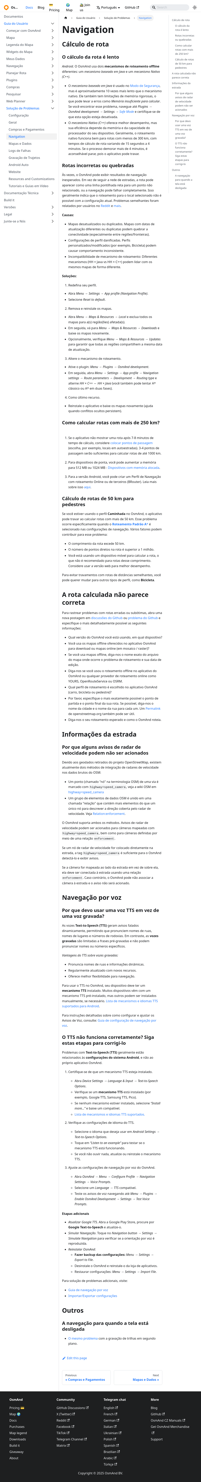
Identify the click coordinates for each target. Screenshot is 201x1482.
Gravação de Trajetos (24, 158)
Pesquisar (13, 94)
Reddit (105, 206)
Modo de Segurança (145, 86)
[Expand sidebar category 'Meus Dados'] (52, 59)
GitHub (132, 7)
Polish (110, 1439)
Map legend (18, 1433)
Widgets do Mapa (19, 52)
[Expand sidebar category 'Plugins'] (52, 80)
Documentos (13, 16)
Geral (13, 122)
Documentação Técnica (21, 193)
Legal (8, 214)
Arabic (110, 1458)
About (13, 1458)
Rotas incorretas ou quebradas (184, 37)
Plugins (11, 80)
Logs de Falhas (20, 150)
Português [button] (106, 7)
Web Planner (15, 101)
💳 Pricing (54, 7)
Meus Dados (15, 59)
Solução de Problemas (22, 108)
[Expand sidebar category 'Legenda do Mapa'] (52, 45)
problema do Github (143, 618)
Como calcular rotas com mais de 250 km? (184, 50)
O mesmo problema (83, 1338)
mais (117, 206)
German (111, 1420)
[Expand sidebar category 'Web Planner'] (52, 101)
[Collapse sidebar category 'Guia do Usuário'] (52, 23)
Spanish (111, 1445)
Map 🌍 (15, 1414)
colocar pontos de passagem (131, 443)
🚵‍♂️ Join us (85, 7)
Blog (41, 7)
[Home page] (65, 18)
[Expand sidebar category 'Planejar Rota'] (52, 73)
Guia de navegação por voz (88, 1290)
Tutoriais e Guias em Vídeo (28, 186)
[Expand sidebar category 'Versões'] (52, 207)
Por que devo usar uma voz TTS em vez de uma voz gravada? (183, 129)
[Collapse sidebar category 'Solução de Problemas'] (52, 108)
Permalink (153, 708)
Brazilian (112, 1452)
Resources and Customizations (32, 179)
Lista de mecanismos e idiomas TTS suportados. (110, 1114)
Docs (29, 7)
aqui (87, 487)
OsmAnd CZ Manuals (168, 1420)
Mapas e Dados (20, 143)
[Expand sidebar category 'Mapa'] (52, 38)
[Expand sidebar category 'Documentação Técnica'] (52, 193)
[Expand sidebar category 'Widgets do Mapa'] (52, 52)
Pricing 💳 (16, 1408)
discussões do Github (107, 618)
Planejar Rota (16, 73)
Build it (9, 200)
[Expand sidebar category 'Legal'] (52, 214)
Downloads (17, 1439)
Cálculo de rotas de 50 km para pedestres (184, 63)
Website (15, 172)
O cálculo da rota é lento (182, 28)
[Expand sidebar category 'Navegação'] (52, 66)
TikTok (63, 1433)
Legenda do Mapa (19, 45)
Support (157, 1439)
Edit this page (74, 1358)
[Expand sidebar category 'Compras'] (52, 87)
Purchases (17, 1427)
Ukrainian (113, 1433)
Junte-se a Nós (15, 221)
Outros (176, 170)
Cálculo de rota (181, 20)
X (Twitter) (66, 1414)
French (110, 1414)
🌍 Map (69, 7)
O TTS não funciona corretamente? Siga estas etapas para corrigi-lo (183, 154)
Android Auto (18, 165)
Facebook (65, 1427)
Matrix (63, 1445)
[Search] (169, 7)
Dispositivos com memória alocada (133, 467)
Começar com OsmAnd (23, 30)
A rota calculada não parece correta (184, 75)
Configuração (19, 115)
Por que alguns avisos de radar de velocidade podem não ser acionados (184, 101)
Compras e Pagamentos (26, 129)
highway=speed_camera (86, 792)
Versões (10, 207)
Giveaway (16, 1452)
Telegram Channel (72, 1439)
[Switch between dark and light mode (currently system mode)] (195, 7)
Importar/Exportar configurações (92, 1296)
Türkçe (110, 1464)
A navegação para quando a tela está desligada (183, 182)
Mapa (10, 38)
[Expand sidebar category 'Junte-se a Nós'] (52, 221)
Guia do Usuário (16, 23)
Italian (110, 1427)
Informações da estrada (181, 85)
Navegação (14, 66)
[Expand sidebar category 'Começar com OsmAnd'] (52, 30)
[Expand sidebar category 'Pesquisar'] (52, 94)
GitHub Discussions (73, 1408)
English (111, 1408)
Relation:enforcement (109, 814)
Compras (13, 87)
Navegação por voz (183, 115)
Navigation (17, 136)
